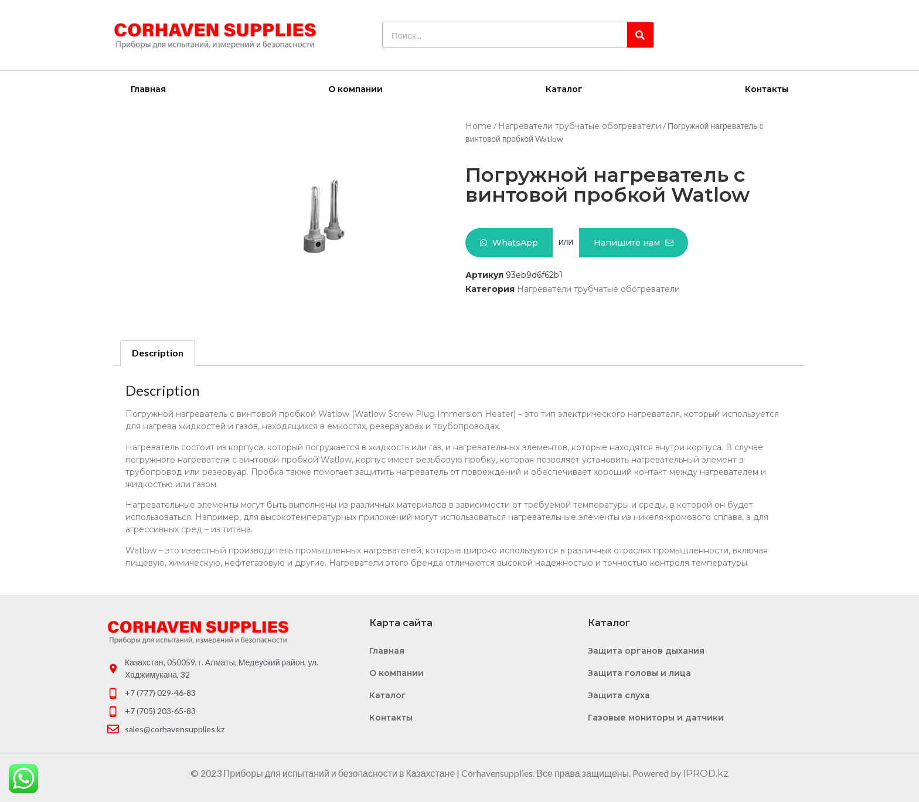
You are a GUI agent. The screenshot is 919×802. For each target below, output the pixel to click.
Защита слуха (619, 694)
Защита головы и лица (639, 672)
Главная (148, 88)
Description (157, 352)
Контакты (766, 88)
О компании (355, 88)
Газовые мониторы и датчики (656, 717)
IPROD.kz (706, 773)
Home (478, 125)
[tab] (157, 352)
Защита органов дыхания (646, 650)
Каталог (564, 88)
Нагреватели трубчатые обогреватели (579, 125)
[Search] (640, 34)
